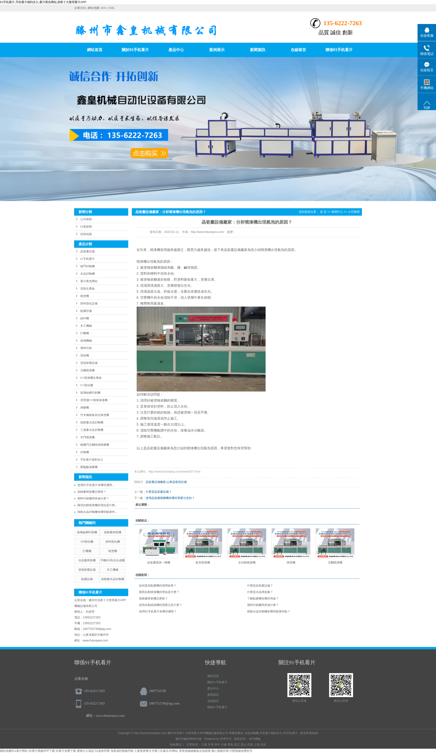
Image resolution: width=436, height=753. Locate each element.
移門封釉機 (87, 266)
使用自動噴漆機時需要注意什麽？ (160, 605)
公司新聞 (86, 219)
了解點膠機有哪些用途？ (263, 598)
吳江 (237, 744)
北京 (263, 744)
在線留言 (298, 50)
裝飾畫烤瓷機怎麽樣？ (153, 598)
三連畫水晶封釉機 (91, 430)
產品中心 (176, 50)
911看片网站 (20, 751)
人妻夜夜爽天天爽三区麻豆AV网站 (156, 751)
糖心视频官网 (220, 751)
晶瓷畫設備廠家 (156, 482)
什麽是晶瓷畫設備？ (260, 585)
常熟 (230, 744)
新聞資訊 (257, 50)
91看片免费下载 (66, 751)
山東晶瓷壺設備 (177, 482)
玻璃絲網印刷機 (90, 392)
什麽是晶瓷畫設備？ (159, 491)
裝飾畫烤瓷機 (112, 532)
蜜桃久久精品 (85, 751)
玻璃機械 (86, 340)
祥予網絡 (255, 739)
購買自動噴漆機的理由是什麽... (97, 505)
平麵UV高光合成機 (112, 560)
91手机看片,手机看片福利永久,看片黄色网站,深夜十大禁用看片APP (43, 2)
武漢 (250, 744)
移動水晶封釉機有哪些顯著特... (97, 512)
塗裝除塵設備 (89, 363)
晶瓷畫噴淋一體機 (158, 562)
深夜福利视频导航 (122, 751)
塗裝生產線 (87, 288)
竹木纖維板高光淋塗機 (94, 415)
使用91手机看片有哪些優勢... (96, 485)
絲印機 (84, 318)
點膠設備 (86, 311)
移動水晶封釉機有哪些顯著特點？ (268, 611)
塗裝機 (84, 355)
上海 (257, 744)
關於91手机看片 (135, 50)
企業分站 (80, 8)
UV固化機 (86, 385)
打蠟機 (84, 333)
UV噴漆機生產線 (91, 377)
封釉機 (84, 452)
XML (111, 8)
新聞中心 (337, 211)
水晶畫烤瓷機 (87, 560)
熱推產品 (175, 744)
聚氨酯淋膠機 (89, 467)
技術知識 (86, 234)
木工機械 (86, 325)
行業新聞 (86, 226)
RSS (103, 8)
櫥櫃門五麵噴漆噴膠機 (94, 444)
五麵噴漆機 (87, 370)
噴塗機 (84, 296)
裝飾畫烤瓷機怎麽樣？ (91, 491)
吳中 (217, 744)
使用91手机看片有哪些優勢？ (158, 611)
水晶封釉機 (87, 273)
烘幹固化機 (112, 541)
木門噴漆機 (87, 437)
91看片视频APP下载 (42, 751)
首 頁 (323, 211)
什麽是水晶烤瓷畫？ (260, 592)
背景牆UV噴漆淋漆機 (93, 400)
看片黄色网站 (89, 281)
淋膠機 (84, 407)
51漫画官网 (102, 751)
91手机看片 (87, 259)
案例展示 (217, 50)
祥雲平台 (226, 739)
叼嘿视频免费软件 (240, 751)
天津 (211, 744)
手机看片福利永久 (91, 459)
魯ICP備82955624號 (188, 739)
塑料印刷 (86, 348)
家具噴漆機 (203, 562)
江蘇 (204, 744)
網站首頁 (94, 50)
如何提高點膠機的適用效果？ (157, 585)
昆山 (243, 744)
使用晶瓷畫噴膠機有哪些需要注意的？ (170, 498)
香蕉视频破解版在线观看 (195, 751)
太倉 (224, 744)
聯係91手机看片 (339, 50)
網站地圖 (94, 8)
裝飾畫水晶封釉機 (91, 422)
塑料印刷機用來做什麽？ (93, 498)
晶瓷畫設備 (87, 251)
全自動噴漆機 (247, 562)
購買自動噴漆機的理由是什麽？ (159, 592)
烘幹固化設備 (89, 303)
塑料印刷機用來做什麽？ (263, 605)
